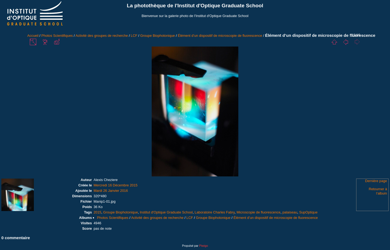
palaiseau (289, 212)
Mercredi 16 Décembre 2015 (115, 185)
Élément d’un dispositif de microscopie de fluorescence (220, 36)
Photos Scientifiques (57, 36)
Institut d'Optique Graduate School (166, 212)
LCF (134, 36)
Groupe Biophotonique (157, 36)
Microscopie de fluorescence (258, 212)
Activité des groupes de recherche (102, 36)
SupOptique (308, 212)
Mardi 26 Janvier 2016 (110, 191)
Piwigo (203, 245)
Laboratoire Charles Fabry (215, 212)
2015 (97, 212)
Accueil (32, 36)
